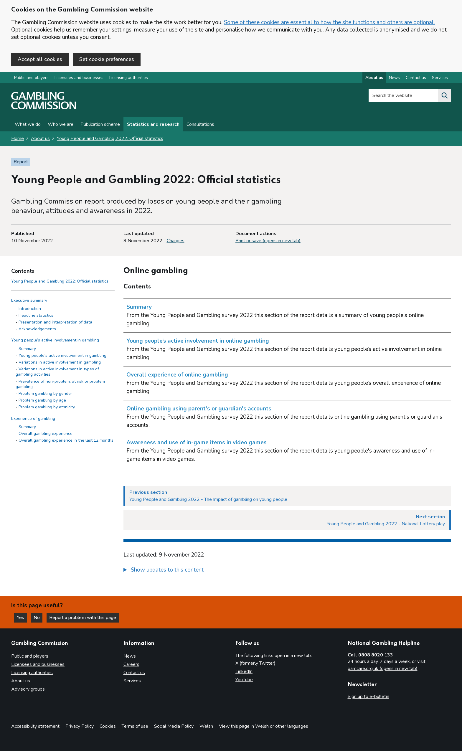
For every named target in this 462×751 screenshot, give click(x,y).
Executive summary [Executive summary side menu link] (29, 300)
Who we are (60, 124)
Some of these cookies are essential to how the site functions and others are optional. (329, 22)
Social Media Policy (174, 726)
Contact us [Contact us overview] (416, 77)
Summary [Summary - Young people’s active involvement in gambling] (27, 348)
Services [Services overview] (440, 77)
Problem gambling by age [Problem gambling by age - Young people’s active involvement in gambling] (42, 400)
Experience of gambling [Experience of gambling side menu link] (33, 418)
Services (132, 681)
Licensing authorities (128, 77)
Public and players (31, 77)
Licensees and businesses (79, 77)
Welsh (206, 726)
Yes (22, 617)
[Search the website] (444, 95)
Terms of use (135, 726)
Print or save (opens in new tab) (268, 240)
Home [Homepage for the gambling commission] (17, 138)
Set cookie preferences (106, 59)
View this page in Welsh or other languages (263, 726)
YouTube (244, 679)
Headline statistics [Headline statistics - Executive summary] (36, 315)
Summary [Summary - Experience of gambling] (27, 427)
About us (40, 138)
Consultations (200, 124)
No (38, 617)
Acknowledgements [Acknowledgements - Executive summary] (37, 329)
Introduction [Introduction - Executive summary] (30, 308)
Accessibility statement (35, 726)
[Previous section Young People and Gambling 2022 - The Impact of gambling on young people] (287, 496)
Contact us (134, 672)
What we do (28, 124)
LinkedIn (244, 671)
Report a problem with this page (82, 617)
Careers (131, 664)
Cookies (108, 726)
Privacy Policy (79, 726)
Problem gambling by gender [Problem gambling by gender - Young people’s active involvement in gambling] (45, 393)
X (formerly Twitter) (255, 663)
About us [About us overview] (374, 77)
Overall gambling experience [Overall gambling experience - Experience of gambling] (45, 433)
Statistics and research (153, 124)
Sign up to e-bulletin (368, 696)
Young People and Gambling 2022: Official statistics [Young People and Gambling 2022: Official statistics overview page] (110, 138)
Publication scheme (100, 124)
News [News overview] (394, 77)
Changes (175, 240)
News (129, 656)
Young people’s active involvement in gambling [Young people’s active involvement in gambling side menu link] (55, 340)
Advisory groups (28, 689)
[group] (287, 570)
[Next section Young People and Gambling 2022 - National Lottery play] (287, 520)
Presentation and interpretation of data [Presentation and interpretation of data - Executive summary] (55, 322)
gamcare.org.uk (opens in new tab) (383, 668)
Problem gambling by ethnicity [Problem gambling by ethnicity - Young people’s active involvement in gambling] (47, 407)
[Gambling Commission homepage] (43, 108)
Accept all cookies (40, 59)
